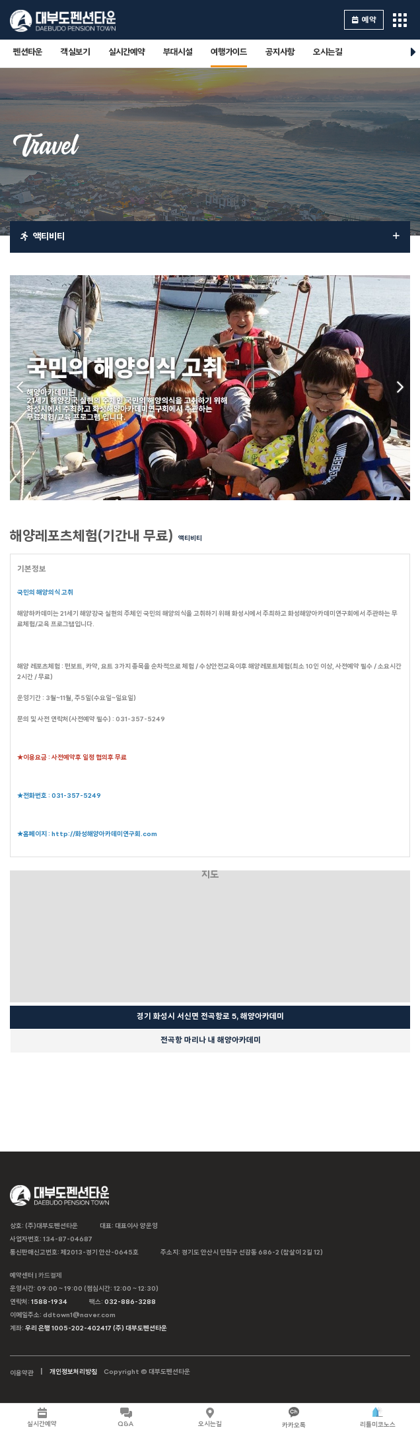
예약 (364, 20)
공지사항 (280, 52)
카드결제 (50, 1276)
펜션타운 (27, 52)
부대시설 (177, 52)
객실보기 (75, 52)
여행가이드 (229, 52)
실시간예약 (126, 52)
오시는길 (327, 52)
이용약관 (22, 1373)
